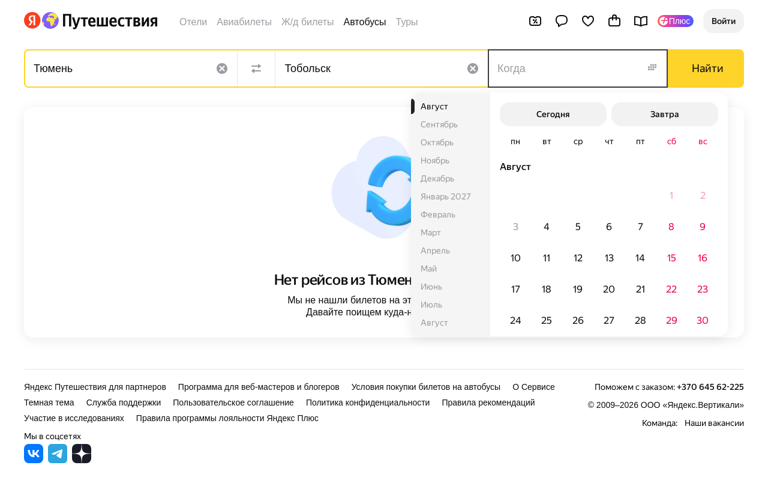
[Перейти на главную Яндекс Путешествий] (99, 20)
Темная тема (49, 402)
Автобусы (365, 22)
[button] (723, 21)
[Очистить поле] (222, 68)
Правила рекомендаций (488, 402)
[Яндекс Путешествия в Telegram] (57, 460)
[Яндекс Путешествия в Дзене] (81, 460)
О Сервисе (533, 387)
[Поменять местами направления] (256, 68)
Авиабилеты (244, 22)
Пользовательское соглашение (233, 402)
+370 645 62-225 (710, 387)
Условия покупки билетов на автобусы (426, 387)
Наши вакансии (714, 423)
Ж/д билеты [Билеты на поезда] (307, 22)
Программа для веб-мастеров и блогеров (259, 387)
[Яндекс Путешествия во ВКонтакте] (33, 460)
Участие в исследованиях (74, 418)
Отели (193, 22)
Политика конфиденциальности (368, 402)
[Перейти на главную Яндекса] (32, 20)
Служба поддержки (123, 402)
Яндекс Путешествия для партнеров (95, 387)
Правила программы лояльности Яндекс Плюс (227, 418)
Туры (407, 22)
